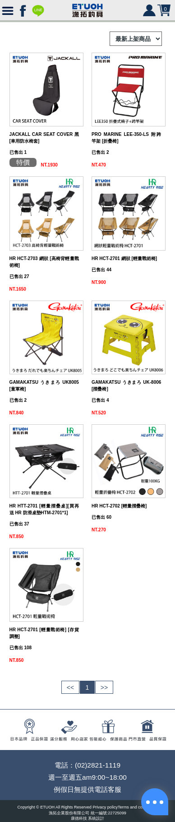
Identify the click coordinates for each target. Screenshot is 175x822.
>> (104, 687)
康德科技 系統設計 (88, 819)
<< (70, 687)
